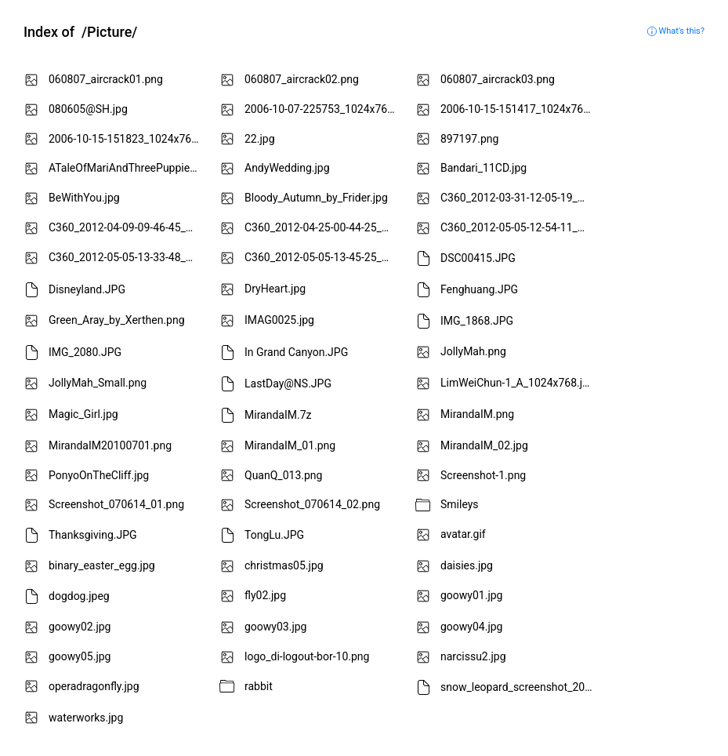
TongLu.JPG (274, 535)
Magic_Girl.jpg (83, 414)
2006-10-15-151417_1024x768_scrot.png (519, 109)
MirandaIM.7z (278, 415)
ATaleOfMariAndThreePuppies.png (127, 168)
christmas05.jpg (284, 565)
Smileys (459, 504)
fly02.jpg (265, 595)
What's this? (675, 31)
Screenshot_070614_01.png (116, 504)
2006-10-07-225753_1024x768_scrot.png (323, 109)
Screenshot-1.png (483, 475)
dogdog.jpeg (79, 596)
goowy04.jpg (471, 626)
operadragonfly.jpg (94, 686)
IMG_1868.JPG (476, 320)
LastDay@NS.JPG (287, 383)
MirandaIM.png (477, 414)
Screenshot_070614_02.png (312, 504)
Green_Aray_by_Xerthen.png (117, 320)
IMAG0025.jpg (279, 320)
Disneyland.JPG (87, 289)
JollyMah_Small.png (98, 382)
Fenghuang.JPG (479, 289)
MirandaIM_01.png (289, 445)
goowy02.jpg (79, 626)
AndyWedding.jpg (287, 168)
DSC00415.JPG (478, 258)
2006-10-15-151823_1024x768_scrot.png (127, 139)
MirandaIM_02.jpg (484, 445)
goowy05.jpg (79, 656)
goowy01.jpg (471, 595)
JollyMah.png (473, 351)
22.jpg (259, 139)
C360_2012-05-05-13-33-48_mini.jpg (127, 257)
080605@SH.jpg (88, 109)
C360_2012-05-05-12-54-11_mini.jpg (519, 227)
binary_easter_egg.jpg (102, 565)
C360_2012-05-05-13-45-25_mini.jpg (323, 257)
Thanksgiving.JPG (93, 535)
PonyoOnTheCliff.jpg (99, 475)
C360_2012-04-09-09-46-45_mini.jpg (127, 227)
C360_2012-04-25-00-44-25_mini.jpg (323, 227)
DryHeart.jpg (275, 288)
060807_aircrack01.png (106, 79)
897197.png (469, 139)
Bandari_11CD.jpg (483, 168)
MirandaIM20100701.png (110, 445)
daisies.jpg (466, 565)
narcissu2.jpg (473, 656)
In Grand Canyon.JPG (296, 352)
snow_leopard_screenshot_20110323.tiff (519, 686)
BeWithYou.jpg (84, 197)
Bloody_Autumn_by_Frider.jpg (316, 197)
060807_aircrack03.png (497, 79)
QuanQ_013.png (283, 475)
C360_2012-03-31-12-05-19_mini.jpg (519, 197)
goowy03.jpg (275, 626)
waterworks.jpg (86, 717)
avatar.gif (463, 534)
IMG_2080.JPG (85, 352)
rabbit (258, 686)
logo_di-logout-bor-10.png (306, 656)
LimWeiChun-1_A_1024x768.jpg (517, 382)
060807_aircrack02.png (301, 79)
